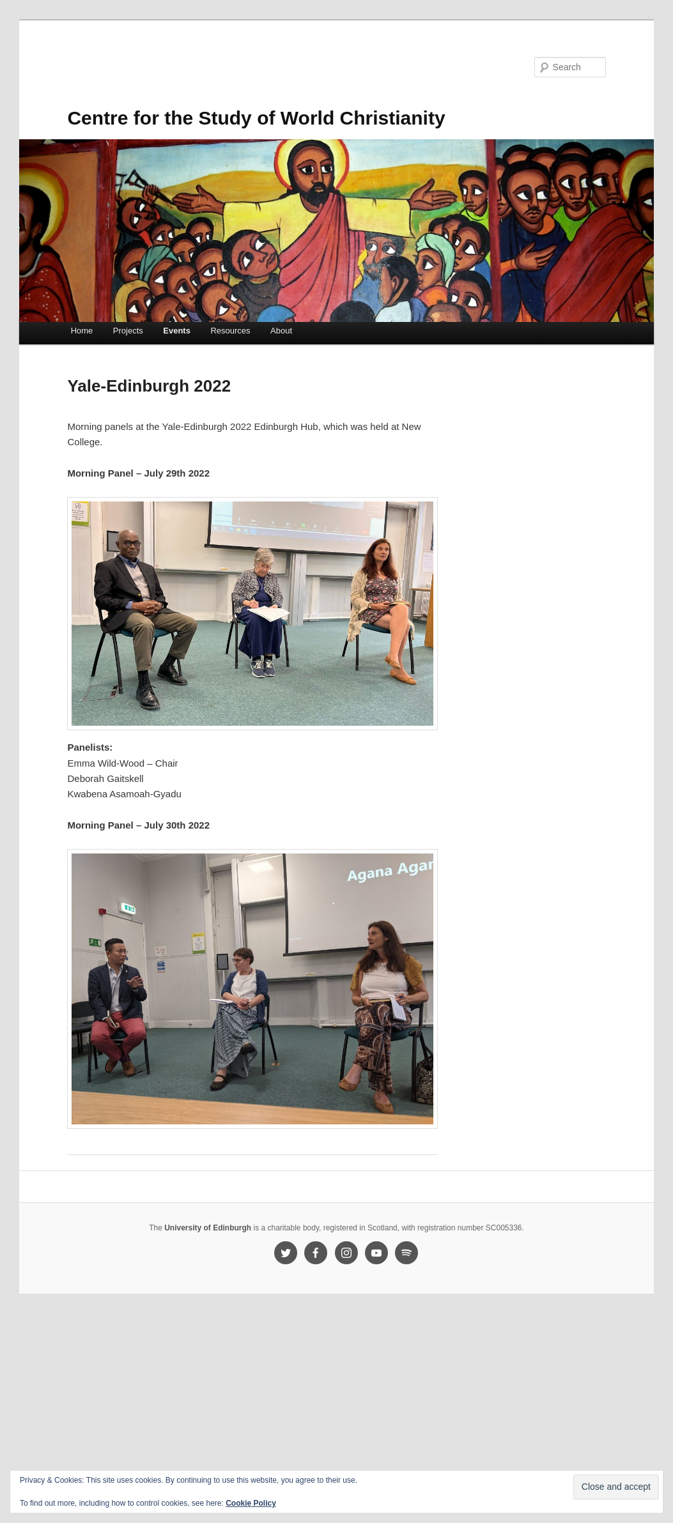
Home (82, 330)
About (281, 330)
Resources (230, 330)
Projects (128, 330)
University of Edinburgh (207, 1227)
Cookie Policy (251, 1503)
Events (176, 330)
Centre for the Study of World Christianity (256, 117)
